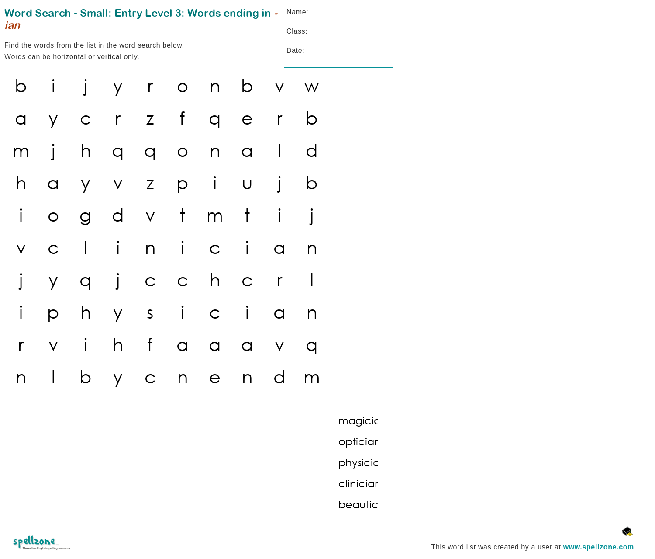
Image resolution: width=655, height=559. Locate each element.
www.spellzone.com (598, 547)
